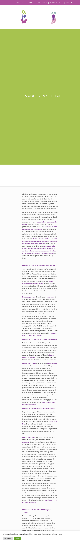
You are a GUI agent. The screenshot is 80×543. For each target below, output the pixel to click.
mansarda (25, 442)
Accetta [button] (17, 538)
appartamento (52, 363)
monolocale (50, 297)
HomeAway (47, 246)
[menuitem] (10, 2)
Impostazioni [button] (7, 538)
